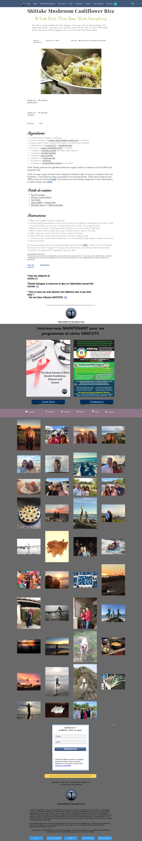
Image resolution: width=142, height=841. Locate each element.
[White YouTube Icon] (26, 411)
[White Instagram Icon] (62, 411)
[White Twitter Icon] (93, 411)
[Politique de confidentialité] (105, 838)
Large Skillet (36, 202)
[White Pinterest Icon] (77, 411)
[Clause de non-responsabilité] (54, 838)
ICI (36, 278)
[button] (35, 3)
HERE (53, 179)
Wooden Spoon (38, 205)
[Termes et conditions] (88, 838)
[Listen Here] (48, 402)
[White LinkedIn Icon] (106, 411)
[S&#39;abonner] (70, 749)
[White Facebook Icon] (46, 411)
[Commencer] (96, 402)
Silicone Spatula (55, 205)
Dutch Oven (50, 202)
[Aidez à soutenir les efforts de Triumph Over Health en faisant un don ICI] (70, 776)
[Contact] (36, 838)
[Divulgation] (70, 838)
